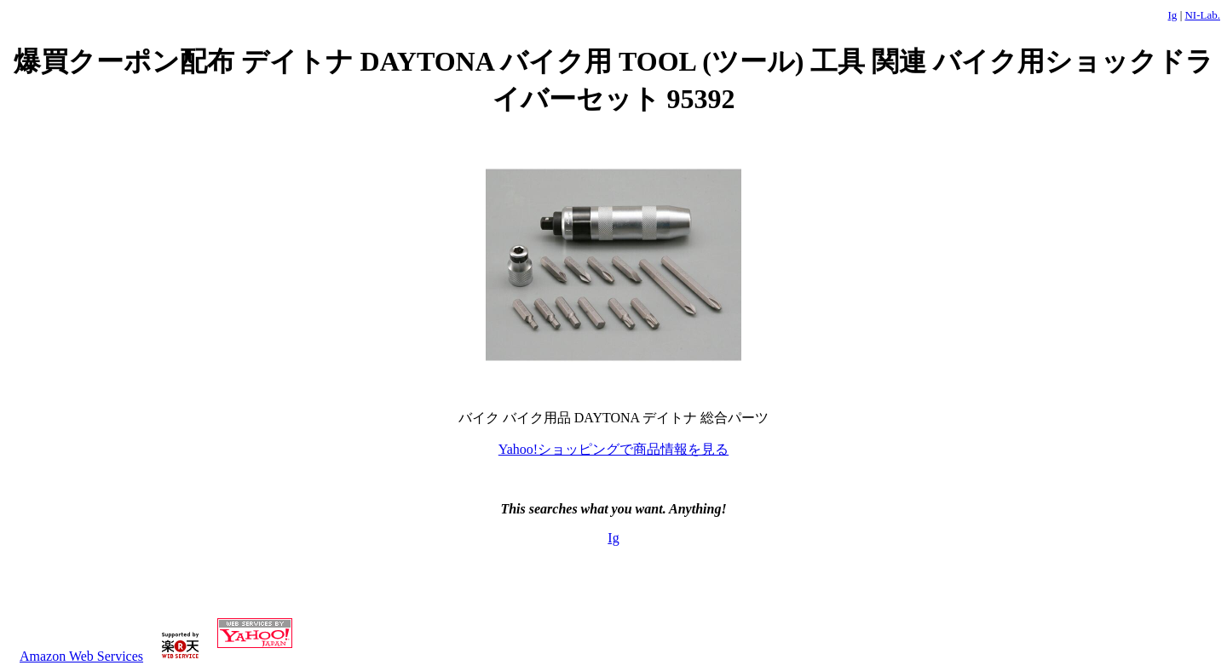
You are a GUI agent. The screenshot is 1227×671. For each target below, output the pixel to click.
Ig (1173, 15)
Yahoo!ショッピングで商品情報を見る (613, 449)
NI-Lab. (1202, 15)
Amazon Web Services (81, 656)
